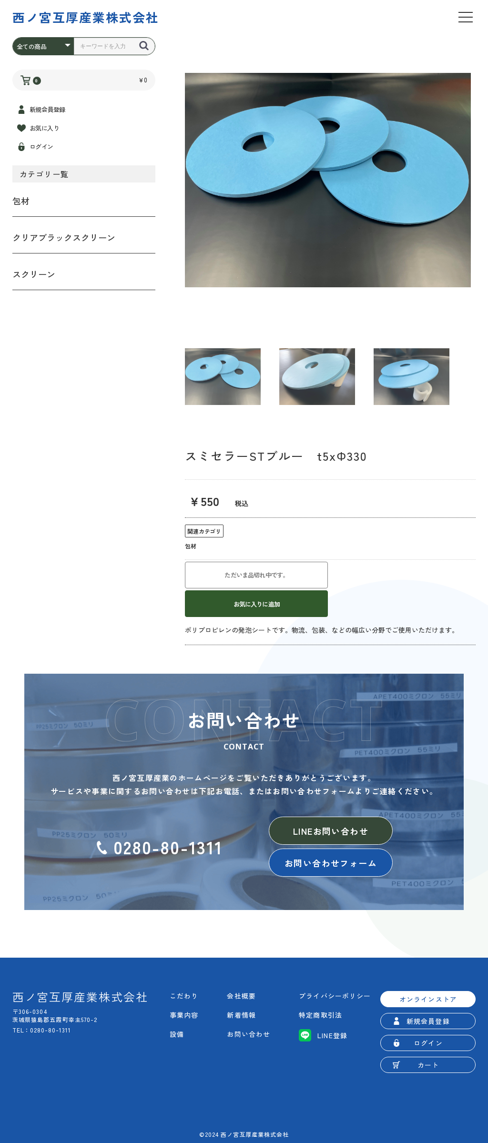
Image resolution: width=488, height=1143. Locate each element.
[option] (328, 180)
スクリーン (33, 274)
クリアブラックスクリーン (63, 237)
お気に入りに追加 (257, 603)
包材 (21, 200)
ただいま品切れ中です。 (256, 574)
